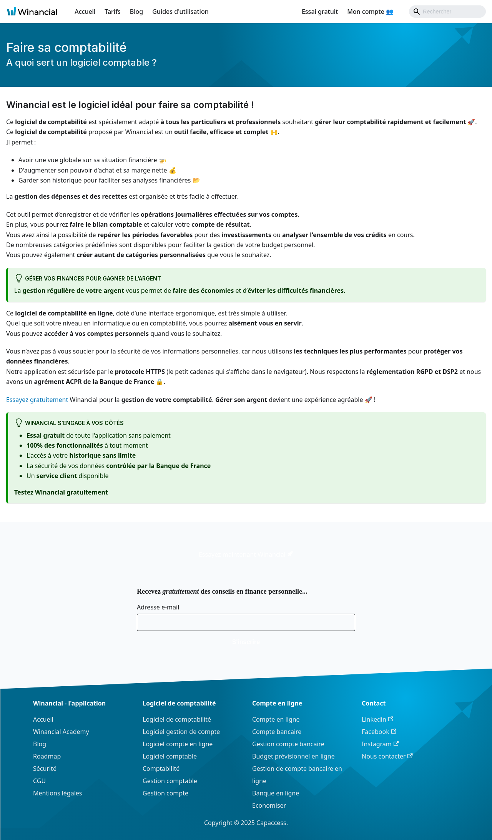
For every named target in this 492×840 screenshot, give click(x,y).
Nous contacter (387, 756)
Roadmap (47, 756)
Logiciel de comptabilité (177, 719)
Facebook (379, 731)
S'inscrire (246, 642)
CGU (39, 781)
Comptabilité (161, 768)
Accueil (85, 11)
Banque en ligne (275, 793)
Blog (136, 11)
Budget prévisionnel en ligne (293, 756)
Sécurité (45, 768)
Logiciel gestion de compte (181, 731)
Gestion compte (165, 793)
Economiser (269, 805)
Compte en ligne (276, 719)
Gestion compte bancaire (288, 744)
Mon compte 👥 (370, 11)
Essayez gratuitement (37, 399)
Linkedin (377, 719)
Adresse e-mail (158, 607)
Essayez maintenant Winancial (246, 554)
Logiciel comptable (170, 756)
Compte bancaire (276, 731)
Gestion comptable (170, 781)
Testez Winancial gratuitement (61, 492)
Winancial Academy (61, 731)
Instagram (380, 744)
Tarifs (112, 11)
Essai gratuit (320, 11)
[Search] (447, 11)
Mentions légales (57, 793)
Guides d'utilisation (180, 11)
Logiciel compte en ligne (178, 744)
